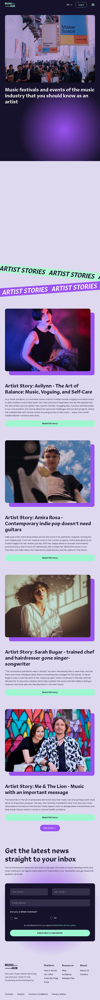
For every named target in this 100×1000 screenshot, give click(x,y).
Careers (84, 974)
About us (84, 970)
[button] (69, 4)
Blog (64, 970)
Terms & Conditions (38, 994)
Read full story (50, 423)
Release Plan (68, 978)
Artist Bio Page (51, 978)
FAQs (46, 982)
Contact (9, 994)
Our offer (48, 974)
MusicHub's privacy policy (65, 925)
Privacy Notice (59, 994)
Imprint (20, 994)
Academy (67, 974)
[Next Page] (50, 828)
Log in (81, 5)
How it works (50, 970)
